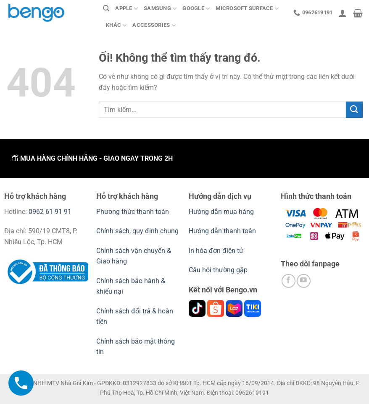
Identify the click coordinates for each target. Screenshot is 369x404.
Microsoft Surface (247, 9)
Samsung (160, 9)
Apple (126, 9)
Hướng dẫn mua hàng (222, 212)
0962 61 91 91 (50, 212)
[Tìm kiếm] (106, 8)
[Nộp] (354, 110)
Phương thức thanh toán (132, 212)
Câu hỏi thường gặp (218, 270)
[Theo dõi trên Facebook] (288, 281)
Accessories (153, 25)
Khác (116, 25)
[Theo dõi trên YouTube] (304, 281)
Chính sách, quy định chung (137, 231)
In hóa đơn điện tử (216, 251)
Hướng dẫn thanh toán (222, 231)
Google (196, 9)
